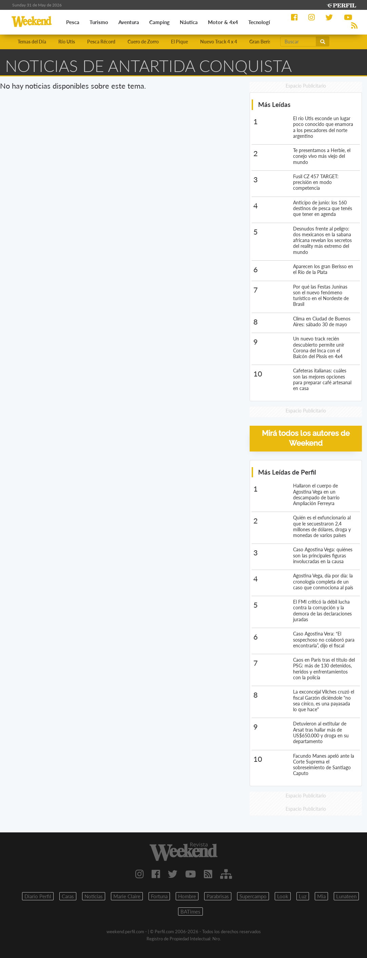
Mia (321, 896)
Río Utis (66, 41)
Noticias (93, 896)
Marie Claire (126, 896)
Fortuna (159, 896)
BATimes (190, 911)
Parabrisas (218, 896)
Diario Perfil (37, 896)
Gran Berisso (262, 41)
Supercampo (253, 896)
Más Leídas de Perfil (287, 472)
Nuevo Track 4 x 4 (218, 41)
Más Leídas (274, 104)
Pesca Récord (101, 41)
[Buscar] (298, 41)
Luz (303, 896)
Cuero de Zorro (143, 41)
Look (282, 896)
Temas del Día (32, 41)
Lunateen (346, 896)
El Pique (179, 41)
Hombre (187, 896)
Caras (68, 896)
